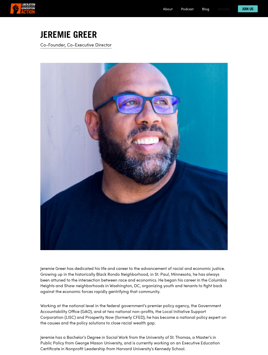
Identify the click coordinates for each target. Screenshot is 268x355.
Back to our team (57, 210)
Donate (223, 9)
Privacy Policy (126, 340)
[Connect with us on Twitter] (179, 251)
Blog (205, 9)
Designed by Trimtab (134, 348)
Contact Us (144, 340)
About (167, 9)
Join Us (247, 9)
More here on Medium (61, 178)
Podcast (187, 9)
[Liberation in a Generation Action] (22, 8)
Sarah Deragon (80, 192)
